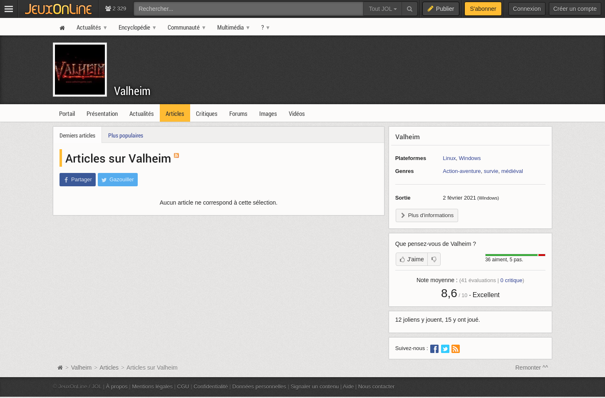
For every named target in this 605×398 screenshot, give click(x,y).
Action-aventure (462, 171)
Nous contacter (376, 386)
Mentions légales (152, 386)
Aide (348, 386)
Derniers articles (77, 135)
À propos (117, 386)
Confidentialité (210, 386)
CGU (183, 386)
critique (512, 280)
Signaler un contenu (314, 386)
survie (491, 171)
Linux (449, 158)
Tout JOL (383, 8)
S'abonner (483, 8)
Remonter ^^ (532, 367)
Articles (109, 367)
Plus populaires (125, 135)
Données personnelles (259, 386)
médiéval (512, 171)
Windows (470, 158)
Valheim (132, 90)
